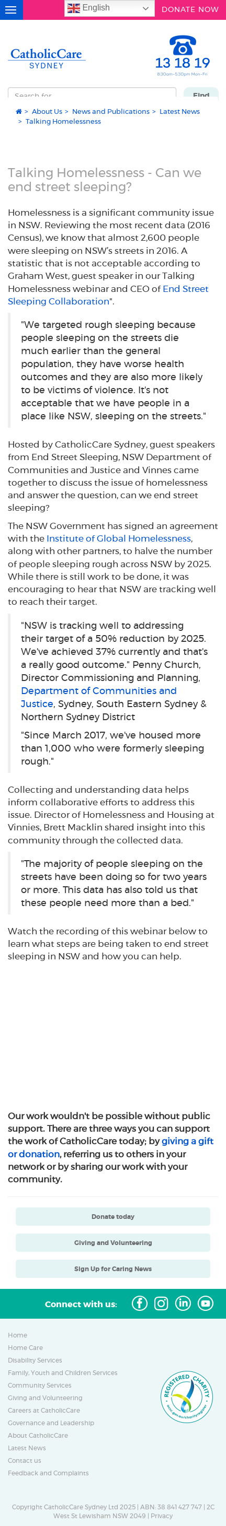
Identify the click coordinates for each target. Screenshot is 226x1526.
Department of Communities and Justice (99, 697)
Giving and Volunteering (45, 1398)
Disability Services (35, 1360)
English (88, 8)
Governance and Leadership (51, 1423)
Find (201, 96)
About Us (47, 111)
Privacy (162, 1516)
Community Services (40, 1385)
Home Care (25, 1348)
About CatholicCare (38, 1435)
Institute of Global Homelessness (119, 538)
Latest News (180, 111)
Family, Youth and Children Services (63, 1373)
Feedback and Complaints (48, 1473)
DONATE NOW (190, 8)
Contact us (24, 1460)
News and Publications (111, 111)
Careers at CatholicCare (44, 1410)
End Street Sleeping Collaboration (108, 295)
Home (17, 1335)
